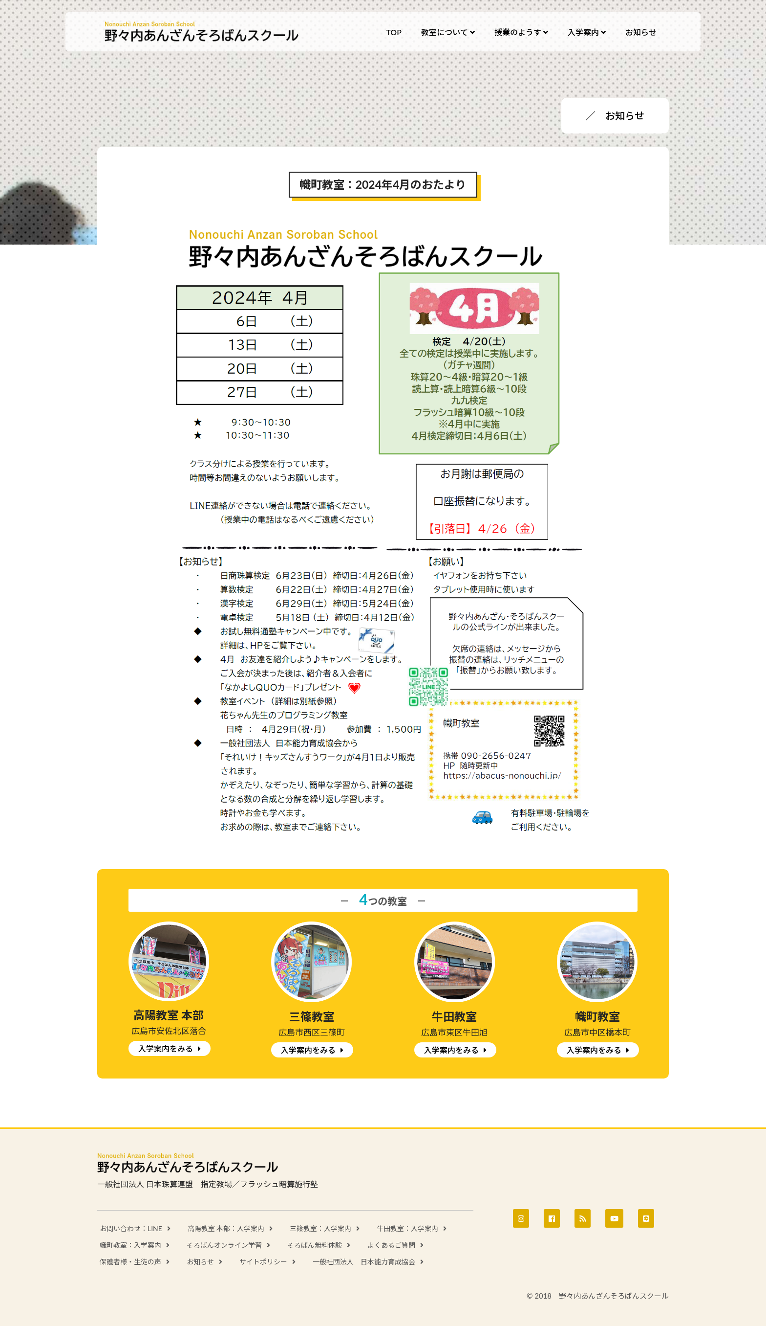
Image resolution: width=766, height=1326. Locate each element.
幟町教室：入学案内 (130, 1245)
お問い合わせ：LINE (131, 1228)
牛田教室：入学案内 (407, 1228)
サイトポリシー (263, 1262)
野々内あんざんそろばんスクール (202, 32)
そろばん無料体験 (314, 1245)
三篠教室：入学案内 (320, 1228)
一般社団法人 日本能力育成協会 (364, 1262)
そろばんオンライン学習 (224, 1245)
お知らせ (200, 1262)
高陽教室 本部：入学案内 (226, 1228)
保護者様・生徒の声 (130, 1262)
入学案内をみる (165, 1048)
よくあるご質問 (391, 1245)
